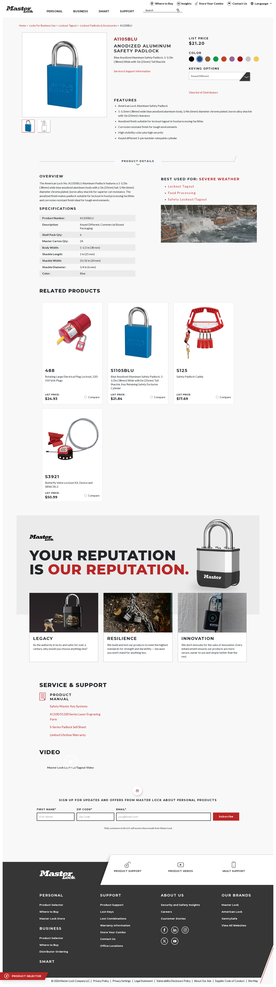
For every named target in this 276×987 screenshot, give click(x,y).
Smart (47, 961)
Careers (166, 911)
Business (50, 928)
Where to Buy (49, 911)
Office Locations (111, 945)
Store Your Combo (113, 932)
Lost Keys (107, 911)
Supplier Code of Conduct (229, 980)
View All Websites (234, 925)
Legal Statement (143, 980)
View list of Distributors (203, 92)
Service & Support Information (132, 71)
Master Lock (230, 905)
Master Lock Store (52, 918)
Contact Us (107, 939)
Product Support (111, 905)
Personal (51, 895)
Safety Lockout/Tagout (187, 199)
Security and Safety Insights (180, 905)
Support (110, 895)
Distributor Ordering (53, 951)
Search (149, 10)
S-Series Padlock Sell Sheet (68, 727)
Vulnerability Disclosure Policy (173, 980)
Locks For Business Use (42, 25)
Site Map (253, 980)
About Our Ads (202, 980)
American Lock (232, 911)
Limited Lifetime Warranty (68, 735)
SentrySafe (229, 918)
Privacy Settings (121, 980)
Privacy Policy (101, 980)
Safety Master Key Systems (68, 706)
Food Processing (182, 193)
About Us (172, 895)
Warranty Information (115, 925)
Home (22, 25)
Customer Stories (173, 918)
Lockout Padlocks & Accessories (98, 25)
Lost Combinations (113, 918)
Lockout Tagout (68, 25)
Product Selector (51, 905)
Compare (93, 397)
